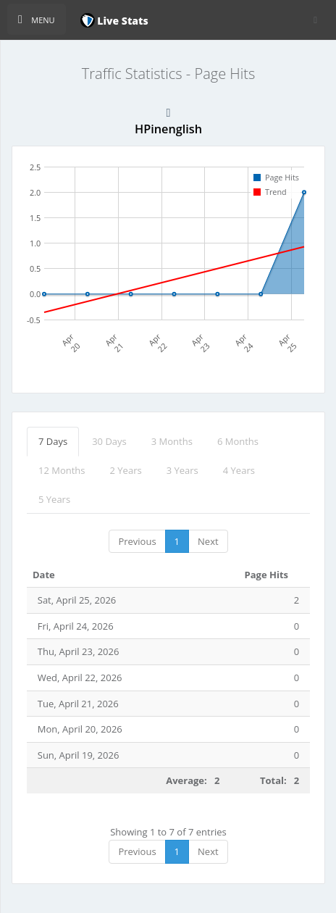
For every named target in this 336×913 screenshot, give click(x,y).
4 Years (239, 470)
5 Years (54, 499)
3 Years (182, 470)
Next (208, 541)
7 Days (52, 441)
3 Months (172, 441)
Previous (137, 541)
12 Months (61, 470)
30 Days (109, 441)
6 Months (238, 441)
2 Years (126, 470)
